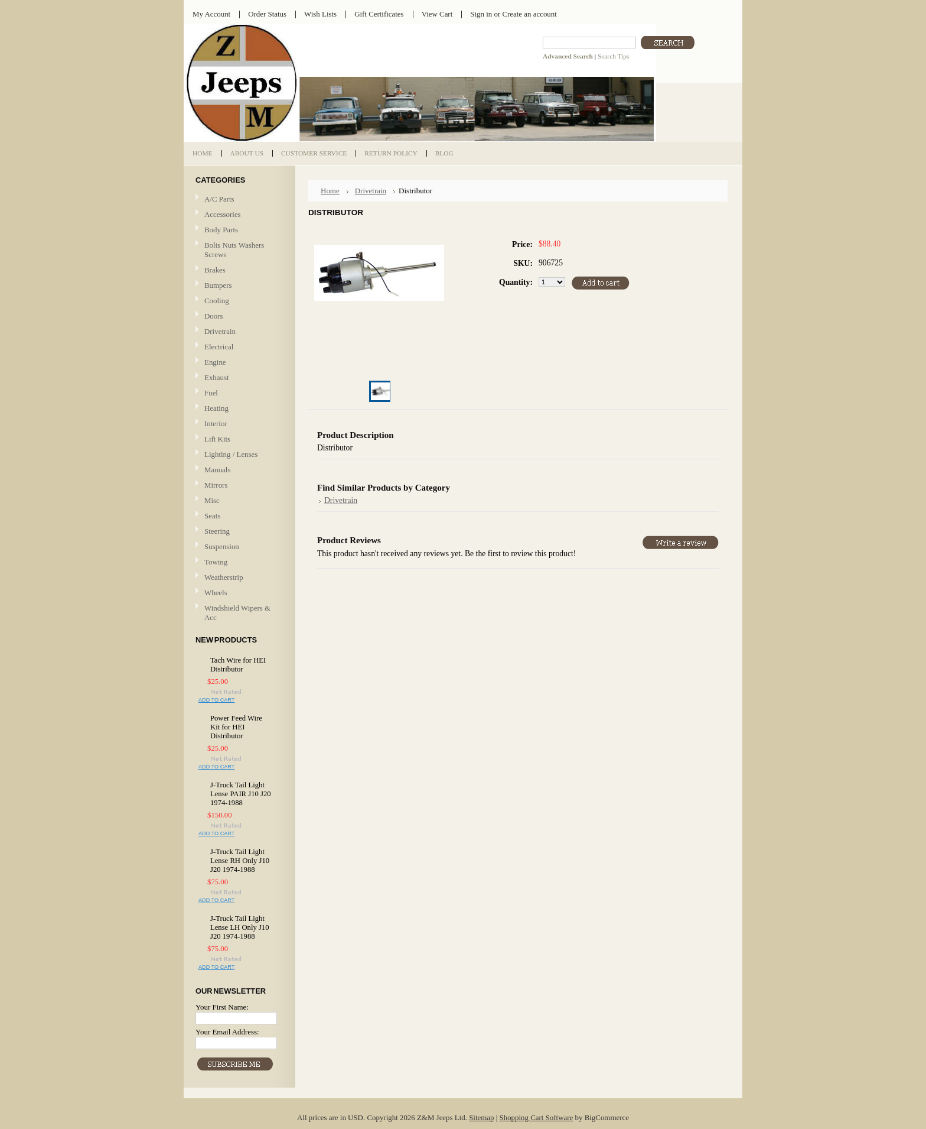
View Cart (437, 13)
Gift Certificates (379, 13)
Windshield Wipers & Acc (237, 613)
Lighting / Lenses (238, 455)
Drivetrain (238, 332)
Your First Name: (222, 1007)
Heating (216, 408)
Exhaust (216, 377)
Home (330, 190)
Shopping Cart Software (536, 1117)
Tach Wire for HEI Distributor (238, 664)
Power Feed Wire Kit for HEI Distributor (236, 727)
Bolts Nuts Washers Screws (234, 250)
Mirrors (215, 485)
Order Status (267, 13)
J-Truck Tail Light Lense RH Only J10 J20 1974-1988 (239, 861)
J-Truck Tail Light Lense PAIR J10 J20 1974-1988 (240, 794)
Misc (212, 500)
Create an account (529, 13)
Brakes (215, 269)
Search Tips (613, 56)
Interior (215, 423)
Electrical (238, 347)
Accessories (222, 214)
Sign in (481, 13)
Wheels (215, 592)
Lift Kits (217, 438)
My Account (211, 13)
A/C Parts (219, 198)
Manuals (217, 469)
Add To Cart (216, 700)
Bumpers (218, 285)
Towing (215, 561)
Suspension (221, 546)
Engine (215, 362)
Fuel (211, 392)
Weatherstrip (223, 577)
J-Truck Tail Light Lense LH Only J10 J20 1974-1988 (239, 927)
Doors (213, 316)
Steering (217, 531)
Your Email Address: (227, 1031)
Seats (238, 516)
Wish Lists (320, 13)
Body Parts (238, 230)
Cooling (238, 301)
